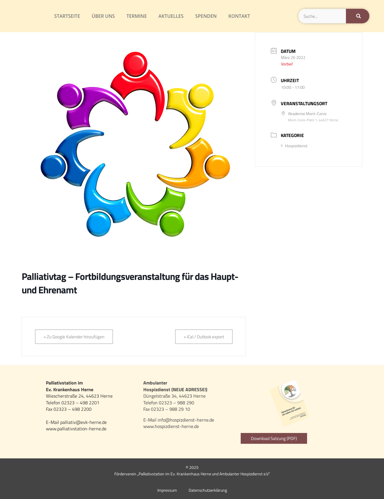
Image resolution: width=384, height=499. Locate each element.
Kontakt (239, 16)
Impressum (167, 490)
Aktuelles (171, 16)
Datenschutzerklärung (208, 490)
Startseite (67, 16)
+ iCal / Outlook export (204, 336)
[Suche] (357, 16)
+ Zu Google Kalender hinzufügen (74, 336)
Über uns (103, 16)
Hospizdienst (294, 146)
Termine (137, 16)
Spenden (206, 16)
